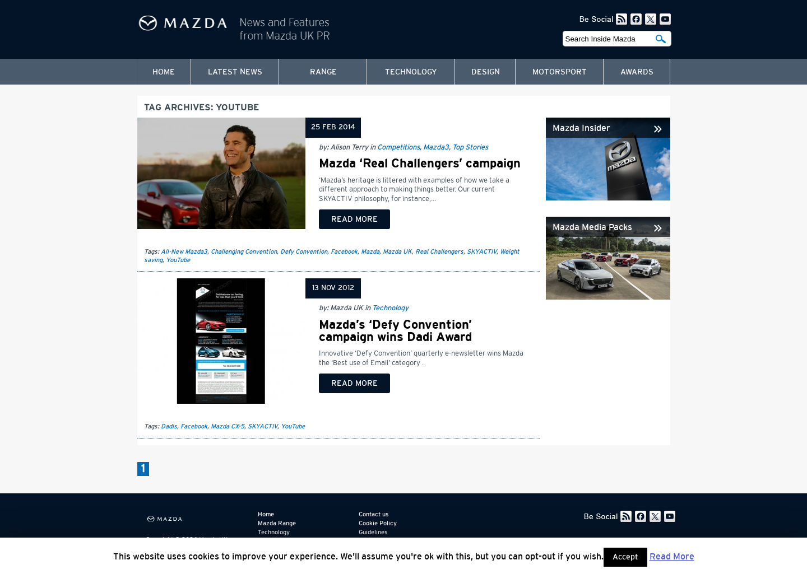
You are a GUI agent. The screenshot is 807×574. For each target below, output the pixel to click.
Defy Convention (303, 252)
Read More (672, 556)
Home (163, 72)
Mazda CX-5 (227, 426)
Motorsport (559, 72)
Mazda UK (397, 252)
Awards (636, 72)
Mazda (370, 252)
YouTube (178, 260)
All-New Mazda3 (184, 252)
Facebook (344, 252)
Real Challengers (439, 252)
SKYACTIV (482, 252)
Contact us (373, 514)
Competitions (398, 147)
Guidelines (373, 532)
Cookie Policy (378, 523)
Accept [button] (625, 557)
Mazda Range (277, 523)
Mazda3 (436, 147)
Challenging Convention (244, 252)
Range (323, 72)
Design (485, 72)
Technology (411, 72)
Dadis (169, 426)
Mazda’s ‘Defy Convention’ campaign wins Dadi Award (395, 331)
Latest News (235, 72)
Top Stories (470, 147)
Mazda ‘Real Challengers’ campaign (420, 163)
